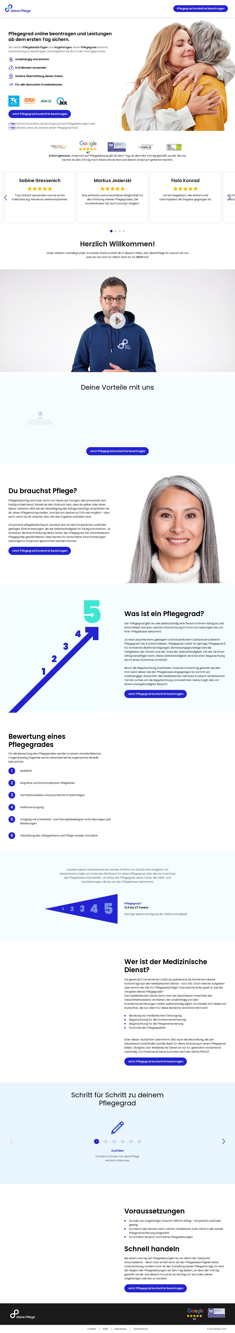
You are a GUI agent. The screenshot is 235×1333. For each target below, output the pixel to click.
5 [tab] (108, 908)
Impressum (121, 1328)
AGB (105, 1328)
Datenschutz (141, 1328)
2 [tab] (72, 909)
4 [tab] (94, 909)
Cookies (91, 1328)
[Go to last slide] (6, 197)
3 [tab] (82, 909)
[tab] (111, 231)
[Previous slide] (11, 1141)
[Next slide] (229, 197)
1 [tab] (63, 909)
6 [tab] (139, 1141)
